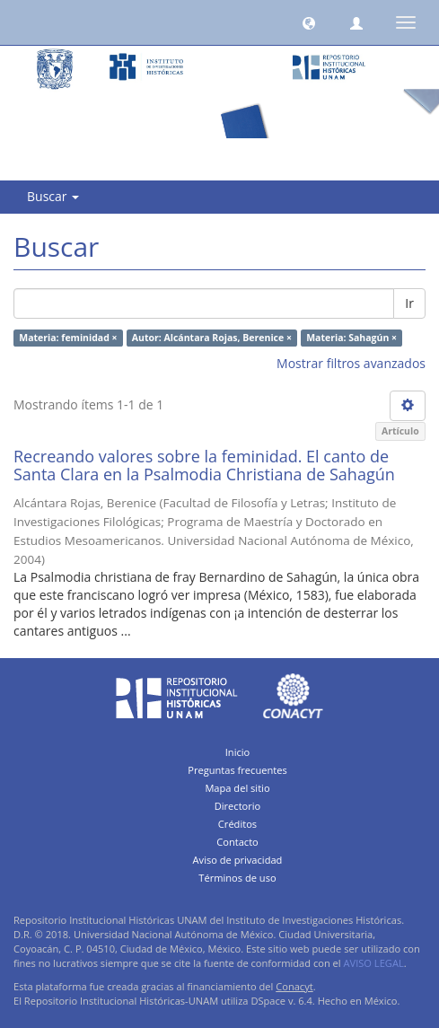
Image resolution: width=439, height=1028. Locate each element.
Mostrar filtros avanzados (351, 363)
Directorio (238, 806)
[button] (309, 22)
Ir (409, 303)
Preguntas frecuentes (237, 770)
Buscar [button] (53, 196)
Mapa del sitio (237, 788)
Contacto (237, 841)
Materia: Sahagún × (351, 337)
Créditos (237, 823)
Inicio (237, 752)
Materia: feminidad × (68, 337)
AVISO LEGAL (374, 963)
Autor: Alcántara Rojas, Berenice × (212, 337)
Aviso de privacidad (238, 859)
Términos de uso (237, 877)
